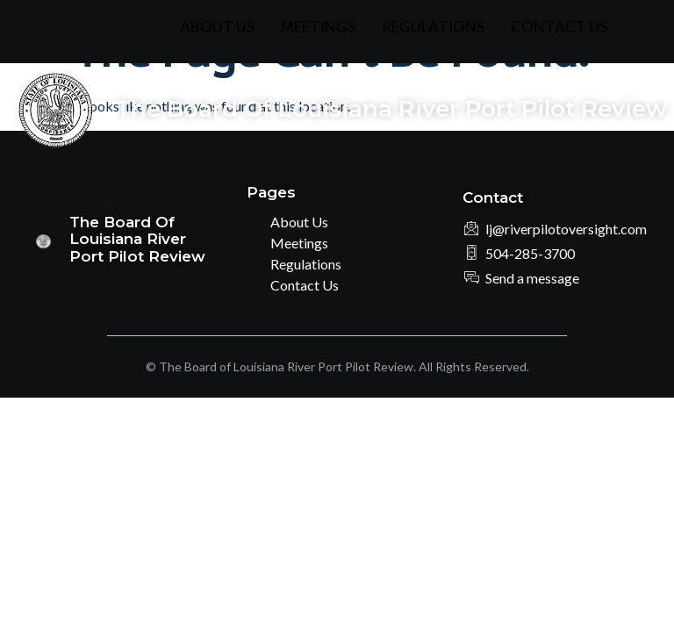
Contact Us (559, 27)
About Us (217, 27)
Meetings (318, 27)
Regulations (433, 27)
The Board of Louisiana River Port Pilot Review (391, 109)
